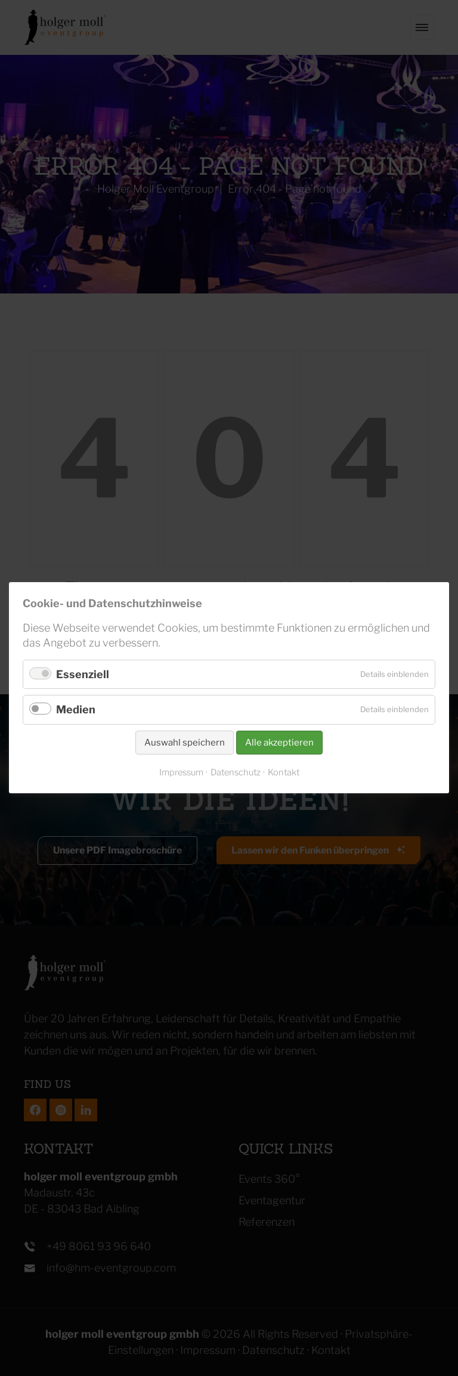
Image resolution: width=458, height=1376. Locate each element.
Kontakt (283, 773)
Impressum (181, 773)
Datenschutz (236, 773)
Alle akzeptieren (279, 742)
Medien (75, 710)
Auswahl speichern (184, 742)
